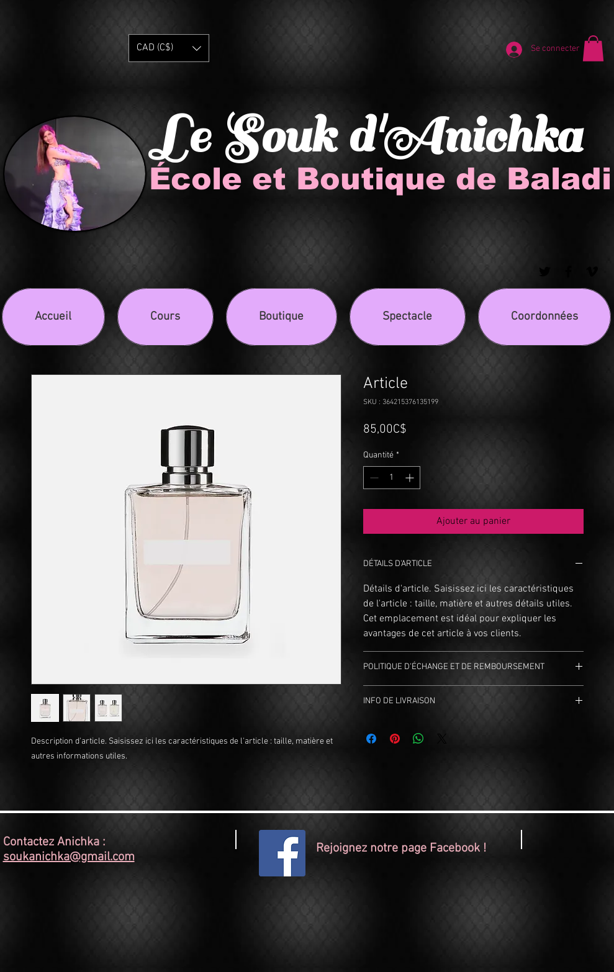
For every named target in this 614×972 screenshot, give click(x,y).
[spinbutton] (392, 477)
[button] (169, 48)
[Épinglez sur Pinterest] (394, 738)
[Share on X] (442, 738)
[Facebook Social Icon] (282, 853)
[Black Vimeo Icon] (592, 271)
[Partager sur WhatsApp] (418, 738)
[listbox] (169, 48)
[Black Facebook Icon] (568, 271)
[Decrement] (373, 477)
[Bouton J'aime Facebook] (588, 847)
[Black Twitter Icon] (545, 271)
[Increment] (410, 477)
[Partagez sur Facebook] (371, 738)
